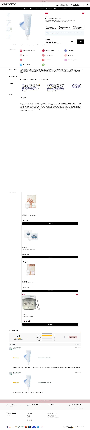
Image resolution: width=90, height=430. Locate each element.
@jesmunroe (25, 84)
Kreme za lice (15, 10)
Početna (3, 10)
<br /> (50, 165)
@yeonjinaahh (50, 84)
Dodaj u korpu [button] (50, 223)
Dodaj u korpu (80, 41)
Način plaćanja (29, 419)
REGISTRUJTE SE (76, 4)
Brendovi (42, 8)
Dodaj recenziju (73, 337)
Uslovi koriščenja (30, 417)
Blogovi (70, 8)
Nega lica (20, 8)
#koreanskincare (26, 89)
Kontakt (28, 416)
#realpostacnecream (27, 88)
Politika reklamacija (51, 416)
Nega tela (31, 8)
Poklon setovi (64, 8)
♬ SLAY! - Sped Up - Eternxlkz (56, 90)
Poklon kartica (56, 8)
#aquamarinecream (31, 87)
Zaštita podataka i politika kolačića (53, 417)
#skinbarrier (50, 89)
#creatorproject (35, 88)
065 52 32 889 (45, 1)
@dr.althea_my (75, 84)
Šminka (37, 8)
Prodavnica (7, 10)
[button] (72, 41)
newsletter (55, 33)
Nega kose (26, 8)
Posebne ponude (49, 8)
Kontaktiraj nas (49, 401)
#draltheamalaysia (76, 86)
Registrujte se (48, 31)
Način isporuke (29, 420)
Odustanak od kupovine (52, 415)
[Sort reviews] (77, 344)
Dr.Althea (47, 16)
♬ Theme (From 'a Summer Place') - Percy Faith (80, 87)
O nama (28, 415)
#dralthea (24, 87)
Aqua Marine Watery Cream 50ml (44, 357)
